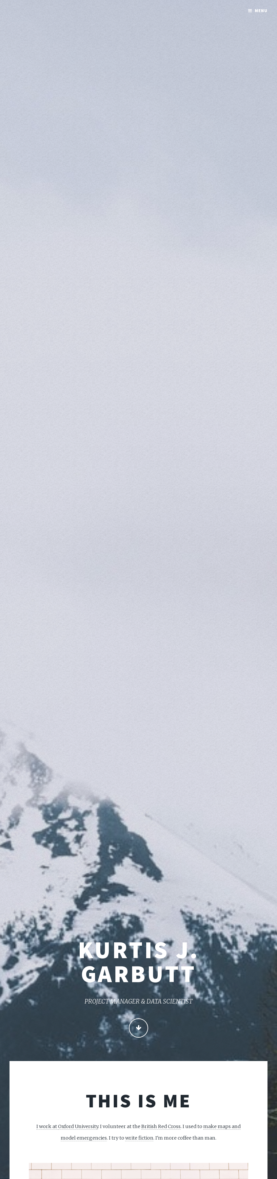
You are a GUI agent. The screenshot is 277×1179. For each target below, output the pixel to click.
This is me (138, 1100)
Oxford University (78, 1126)
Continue (138, 1028)
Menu (261, 10)
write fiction (139, 1138)
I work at (47, 1126)
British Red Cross (161, 1126)
